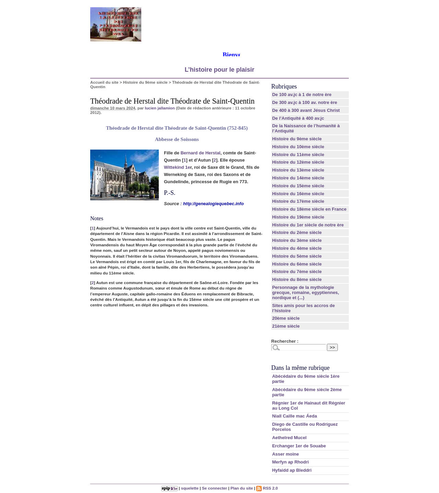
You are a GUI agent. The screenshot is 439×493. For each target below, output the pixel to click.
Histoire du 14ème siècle (298, 177)
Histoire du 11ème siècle (298, 154)
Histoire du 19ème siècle (298, 217)
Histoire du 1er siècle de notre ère (308, 224)
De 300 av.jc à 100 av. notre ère (304, 102)
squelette (190, 488)
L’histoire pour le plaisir (219, 69)
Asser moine (285, 454)
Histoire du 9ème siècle (145, 82)
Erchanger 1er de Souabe (299, 445)
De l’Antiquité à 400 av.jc (298, 118)
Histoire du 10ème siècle (298, 146)
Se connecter (214, 488)
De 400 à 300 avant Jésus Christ (306, 110)
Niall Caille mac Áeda (294, 416)
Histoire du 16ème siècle (298, 193)
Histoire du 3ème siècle (297, 240)
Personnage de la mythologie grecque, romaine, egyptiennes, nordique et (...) (305, 292)
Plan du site (241, 488)
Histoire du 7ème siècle (297, 271)
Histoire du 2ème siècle (297, 232)
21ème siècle (285, 326)
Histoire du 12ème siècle (298, 162)
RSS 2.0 (267, 488)
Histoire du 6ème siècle (297, 264)
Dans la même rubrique (300, 367)
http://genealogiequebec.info (213, 203)
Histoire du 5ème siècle (297, 256)
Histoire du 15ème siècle (298, 185)
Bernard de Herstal (200, 152)
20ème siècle (285, 318)
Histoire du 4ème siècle (297, 248)
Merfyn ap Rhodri (290, 462)
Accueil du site (104, 82)
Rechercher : (284, 341)
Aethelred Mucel (289, 437)
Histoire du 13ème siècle (298, 170)
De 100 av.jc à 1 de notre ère (301, 94)
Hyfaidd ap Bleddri (291, 470)
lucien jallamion (160, 108)
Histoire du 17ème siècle (298, 201)
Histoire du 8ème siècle (297, 279)
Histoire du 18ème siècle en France (309, 209)
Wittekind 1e (177, 167)
